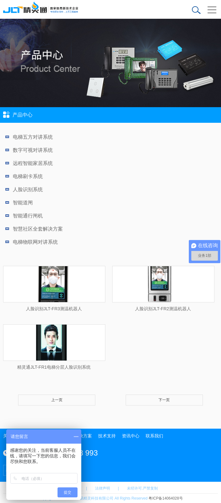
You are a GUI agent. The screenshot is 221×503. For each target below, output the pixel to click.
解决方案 (83, 435)
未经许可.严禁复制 (142, 488)
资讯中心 (130, 435)
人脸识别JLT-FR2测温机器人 (163, 308)
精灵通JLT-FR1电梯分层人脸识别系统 (54, 367)
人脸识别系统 (24, 189)
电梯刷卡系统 (24, 176)
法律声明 (102, 488)
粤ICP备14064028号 (165, 498)
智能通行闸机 (24, 215)
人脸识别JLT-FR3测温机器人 (54, 308)
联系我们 (154, 435)
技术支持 (107, 435)
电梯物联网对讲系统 (31, 242)
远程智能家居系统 (29, 163)
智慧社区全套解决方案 (34, 229)
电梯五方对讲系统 (29, 137)
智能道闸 (19, 202)
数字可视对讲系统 (29, 150)
